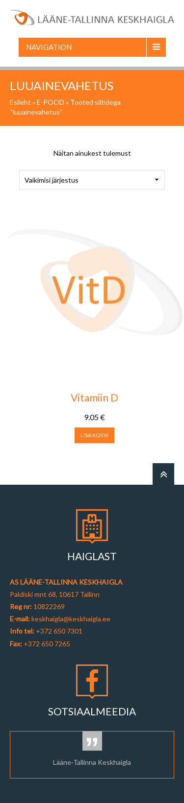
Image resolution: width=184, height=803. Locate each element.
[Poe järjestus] (92, 179)
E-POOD (50, 102)
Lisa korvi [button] (94, 435)
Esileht (20, 102)
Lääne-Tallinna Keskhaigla (92, 762)
